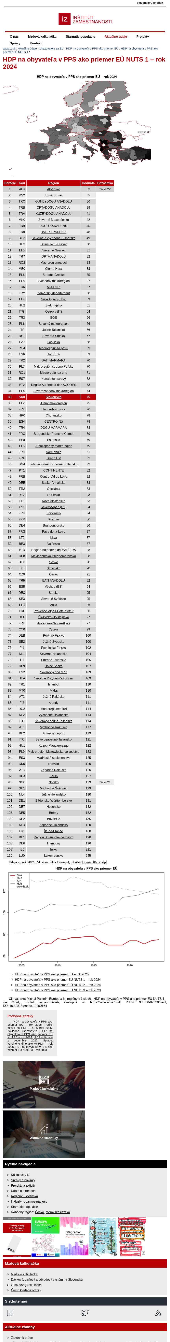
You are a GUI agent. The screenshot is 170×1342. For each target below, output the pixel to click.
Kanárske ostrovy (53, 378)
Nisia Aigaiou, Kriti (53, 299)
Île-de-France (53, 831)
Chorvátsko (54, 415)
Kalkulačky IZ (20, 1175)
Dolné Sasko (54, 666)
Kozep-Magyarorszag (54, 745)
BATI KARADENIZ (53, 232)
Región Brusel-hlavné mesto (53, 837)
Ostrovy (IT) (53, 311)
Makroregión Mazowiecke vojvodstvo (53, 751)
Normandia (53, 452)
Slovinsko (53, 568)
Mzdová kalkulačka (42, 36)
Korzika (53, 519)
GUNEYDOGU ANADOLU (53, 201)
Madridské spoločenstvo (54, 757)
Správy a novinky (23, 1180)
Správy (15, 43)
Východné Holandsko (53, 715)
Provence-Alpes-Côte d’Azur (53, 611)
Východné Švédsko (53, 788)
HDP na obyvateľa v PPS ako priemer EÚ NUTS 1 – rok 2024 (58, 979)
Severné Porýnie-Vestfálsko (53, 678)
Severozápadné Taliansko (54, 739)
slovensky (144, 2)
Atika (53, 605)
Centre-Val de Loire (53, 476)
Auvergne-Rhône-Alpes (53, 623)
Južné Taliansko (53, 330)
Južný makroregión (53, 403)
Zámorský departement (53, 293)
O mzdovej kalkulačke (26, 1285)
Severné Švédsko (53, 598)
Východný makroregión (53, 281)
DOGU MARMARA (53, 427)
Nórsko (54, 782)
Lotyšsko (53, 342)
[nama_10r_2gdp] (94, 862)
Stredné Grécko (54, 274)
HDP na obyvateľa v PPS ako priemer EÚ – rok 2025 (52, 974)
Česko (53, 574)
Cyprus (54, 629)
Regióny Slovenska (24, 1196)
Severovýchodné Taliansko (53, 721)
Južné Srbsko (53, 195)
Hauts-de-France (53, 409)
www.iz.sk (9, 48)
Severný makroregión (54, 323)
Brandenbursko (53, 525)
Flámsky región (53, 733)
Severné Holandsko (53, 654)
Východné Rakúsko (53, 727)
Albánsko (53, 189)
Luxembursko (53, 855)
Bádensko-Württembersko (53, 800)
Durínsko (53, 495)
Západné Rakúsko (53, 770)
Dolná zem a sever (53, 244)
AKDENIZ (53, 287)
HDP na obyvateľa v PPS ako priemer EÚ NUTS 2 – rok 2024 (58, 985)
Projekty (143, 36)
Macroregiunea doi (54, 262)
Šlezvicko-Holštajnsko (53, 617)
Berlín (53, 776)
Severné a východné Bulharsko (53, 238)
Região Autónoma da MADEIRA (53, 550)
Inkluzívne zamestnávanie (29, 1201)
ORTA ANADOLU (54, 256)
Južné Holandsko (54, 794)
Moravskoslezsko (58, 1212)
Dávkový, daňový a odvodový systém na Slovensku (47, 1279)
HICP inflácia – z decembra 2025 (30, 1039)
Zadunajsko (54, 305)
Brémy (53, 812)
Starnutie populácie (80, 36)
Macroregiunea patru (53, 348)
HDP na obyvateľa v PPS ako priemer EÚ (92, 48)
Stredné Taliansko (53, 660)
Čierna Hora (53, 268)
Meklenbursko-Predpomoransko (53, 556)
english (158, 2)
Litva (53, 537)
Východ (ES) (53, 586)
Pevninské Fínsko (53, 647)
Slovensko (53, 397)
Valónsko (53, 543)
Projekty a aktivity (23, 1185)
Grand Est (53, 458)
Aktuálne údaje (116, 36)
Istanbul (53, 684)
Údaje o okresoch (23, 1191)
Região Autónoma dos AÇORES (53, 385)
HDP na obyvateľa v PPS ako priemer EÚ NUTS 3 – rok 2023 (58, 990)
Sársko (54, 592)
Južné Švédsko (53, 641)
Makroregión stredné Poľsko (53, 366)
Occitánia (53, 488)
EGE (53, 317)
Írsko (53, 849)
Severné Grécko (53, 250)
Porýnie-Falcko (53, 635)
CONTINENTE (53, 470)
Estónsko (53, 440)
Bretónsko (53, 513)
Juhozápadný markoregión (53, 446)
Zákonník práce (22, 1337)
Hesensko (54, 806)
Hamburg (53, 843)
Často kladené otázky (26, 1290)
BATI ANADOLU (53, 580)
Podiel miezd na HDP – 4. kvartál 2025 (30, 1026)
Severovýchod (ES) (53, 672)
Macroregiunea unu (53, 372)
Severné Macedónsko (53, 219)
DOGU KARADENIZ (53, 226)
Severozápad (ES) (54, 507)
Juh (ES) (53, 354)
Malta (54, 690)
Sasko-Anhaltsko (53, 482)
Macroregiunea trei (53, 709)
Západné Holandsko (53, 825)
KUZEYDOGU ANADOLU (54, 213)
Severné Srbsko (53, 336)
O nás (14, 36)
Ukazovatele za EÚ (51, 48)
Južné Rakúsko (53, 696)
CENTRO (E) (53, 421)
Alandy (54, 702)
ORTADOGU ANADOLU (54, 207)
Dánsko (53, 764)
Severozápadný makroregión (53, 391)
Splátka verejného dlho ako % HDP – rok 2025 (30, 1043)
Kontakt (36, 43)
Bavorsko (53, 819)
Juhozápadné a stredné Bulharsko (54, 464)
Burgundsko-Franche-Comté (53, 433)
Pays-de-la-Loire (53, 531)
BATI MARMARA (54, 360)
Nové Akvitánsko (53, 501)
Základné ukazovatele (22, 1031)
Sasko (53, 562)
